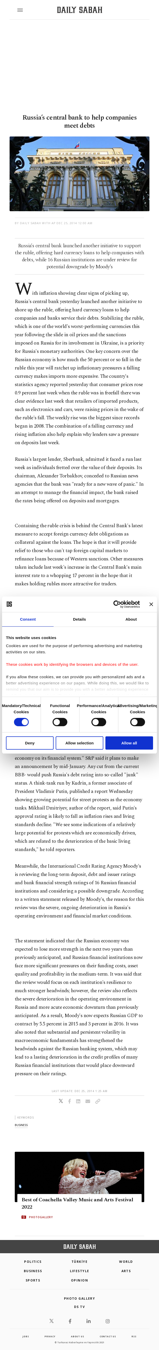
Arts (126, 1271)
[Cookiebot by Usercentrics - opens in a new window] (117, 604)
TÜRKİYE (79, 1261)
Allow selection (79, 743)
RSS (134, 1336)
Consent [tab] (28, 619)
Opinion (79, 1280)
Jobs (26, 1336)
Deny (30, 743)
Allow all (129, 743)
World (126, 1261)
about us (77, 1336)
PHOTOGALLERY (41, 1217)
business (21, 1125)
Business (33, 1271)
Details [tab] (79, 619)
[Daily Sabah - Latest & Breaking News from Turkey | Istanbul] (79, 10)
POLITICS (33, 1261)
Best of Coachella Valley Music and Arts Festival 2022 (77, 1203)
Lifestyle (79, 1271)
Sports (33, 1280)
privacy (50, 1336)
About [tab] (131, 619)
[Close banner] (151, 604)
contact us (108, 1336)
